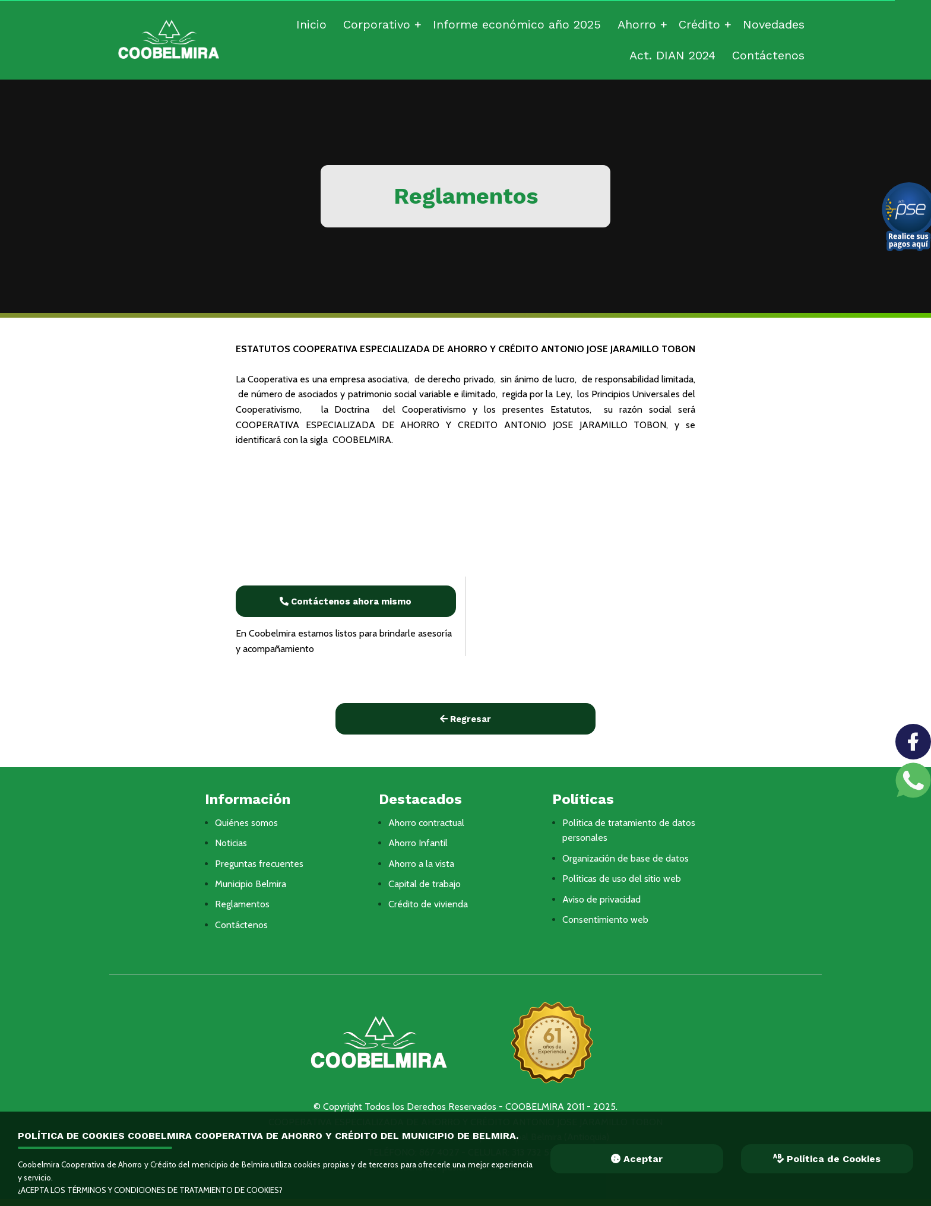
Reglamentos (242, 904)
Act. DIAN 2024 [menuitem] (672, 55)
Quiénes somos (246, 822)
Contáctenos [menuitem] (768, 55)
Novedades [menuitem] (774, 24)
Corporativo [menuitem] (376, 24)
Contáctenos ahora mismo (345, 601)
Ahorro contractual (426, 822)
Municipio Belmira (250, 884)
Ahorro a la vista (421, 863)
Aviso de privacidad (601, 899)
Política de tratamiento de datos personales (628, 830)
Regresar (465, 719)
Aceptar (637, 1158)
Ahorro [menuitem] (637, 24)
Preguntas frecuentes (259, 863)
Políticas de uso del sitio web (621, 878)
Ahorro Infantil (418, 843)
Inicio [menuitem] (311, 24)
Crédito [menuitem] (699, 24)
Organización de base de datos (625, 858)
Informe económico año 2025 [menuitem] (517, 24)
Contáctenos (241, 924)
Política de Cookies (827, 1158)
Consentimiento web (605, 919)
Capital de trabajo (424, 884)
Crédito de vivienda (428, 904)
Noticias (231, 843)
